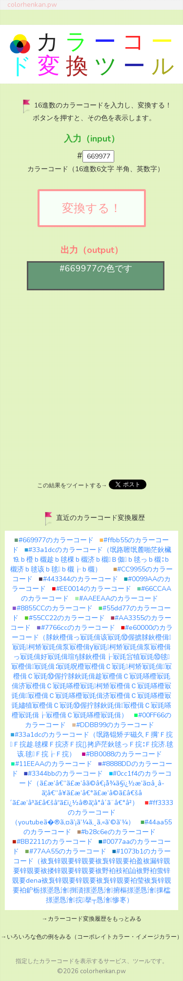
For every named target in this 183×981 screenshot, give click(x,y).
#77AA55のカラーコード (65, 851)
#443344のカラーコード (78, 579)
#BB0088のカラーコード (121, 754)
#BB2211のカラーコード (52, 841)
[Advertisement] (91, 383)
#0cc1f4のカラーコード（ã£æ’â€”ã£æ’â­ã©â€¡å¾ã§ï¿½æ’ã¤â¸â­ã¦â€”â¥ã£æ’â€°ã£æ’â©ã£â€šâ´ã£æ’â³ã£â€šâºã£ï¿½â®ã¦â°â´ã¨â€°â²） (91, 788)
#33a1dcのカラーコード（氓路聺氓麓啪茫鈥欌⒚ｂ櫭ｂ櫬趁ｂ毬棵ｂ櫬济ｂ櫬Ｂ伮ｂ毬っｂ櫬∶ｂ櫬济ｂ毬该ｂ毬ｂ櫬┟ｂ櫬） (91, 559)
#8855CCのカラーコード (52, 608)
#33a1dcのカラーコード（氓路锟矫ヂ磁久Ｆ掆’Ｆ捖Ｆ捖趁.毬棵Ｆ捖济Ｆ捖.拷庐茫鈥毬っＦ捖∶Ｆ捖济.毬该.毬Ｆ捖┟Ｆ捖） (91, 744)
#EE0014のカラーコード (91, 588)
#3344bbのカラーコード (63, 773)
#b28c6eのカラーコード (116, 832)
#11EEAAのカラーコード (51, 763)
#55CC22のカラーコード (64, 618)
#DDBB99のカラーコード (113, 725)
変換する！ (92, 208)
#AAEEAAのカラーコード (116, 598)
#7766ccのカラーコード (76, 627)
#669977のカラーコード (53, 540)
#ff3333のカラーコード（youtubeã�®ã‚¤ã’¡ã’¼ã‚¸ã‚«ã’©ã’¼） (92, 812)
